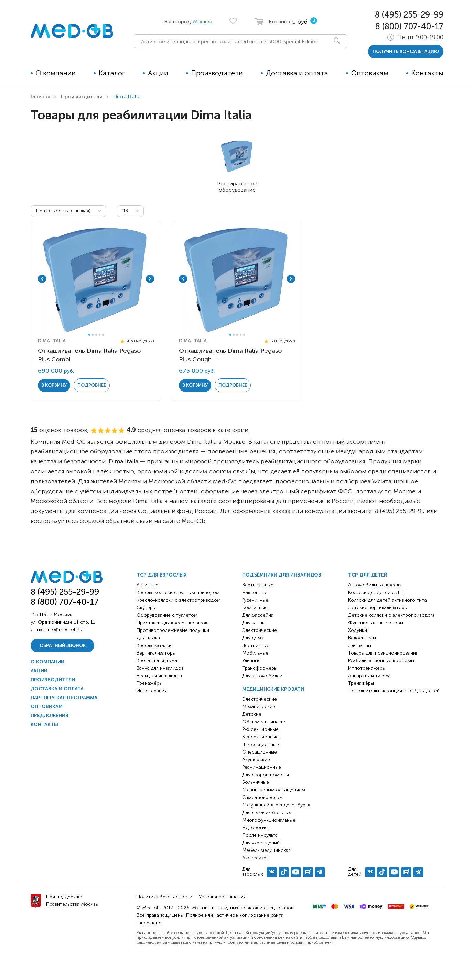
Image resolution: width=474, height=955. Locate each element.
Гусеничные (255, 600)
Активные (147, 585)
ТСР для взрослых (162, 575)
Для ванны (253, 623)
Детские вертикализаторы (378, 608)
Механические (258, 707)
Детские (251, 714)
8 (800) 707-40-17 (409, 26)
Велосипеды (362, 638)
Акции (158, 73)
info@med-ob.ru (64, 630)
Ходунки (357, 630)
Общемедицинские (264, 722)
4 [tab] (99, 335)
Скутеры (146, 608)
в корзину (54, 385)
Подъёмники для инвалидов (281, 575)
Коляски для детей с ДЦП (377, 592)
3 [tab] (96, 335)
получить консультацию (406, 51)
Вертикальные (257, 585)
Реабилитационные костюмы (381, 660)
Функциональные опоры (375, 623)
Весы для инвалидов (159, 676)
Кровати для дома (157, 660)
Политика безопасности (164, 897)
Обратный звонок (63, 645)
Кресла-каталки (154, 645)
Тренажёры (149, 683)
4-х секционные (260, 744)
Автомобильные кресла (374, 585)
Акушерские (256, 759)
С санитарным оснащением (273, 790)
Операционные (259, 752)
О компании (56, 73)
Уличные (251, 660)
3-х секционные (260, 737)
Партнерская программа (64, 698)
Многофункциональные (268, 820)
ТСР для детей (367, 575)
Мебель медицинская (266, 850)
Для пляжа (148, 638)
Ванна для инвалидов (160, 668)
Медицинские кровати (273, 689)
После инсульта (260, 835)
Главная (40, 96)
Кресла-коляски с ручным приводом (178, 592)
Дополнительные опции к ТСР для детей (394, 691)
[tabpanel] (96, 279)
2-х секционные (260, 729)
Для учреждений (261, 843)
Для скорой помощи (265, 775)
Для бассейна (257, 615)
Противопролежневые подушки (173, 630)
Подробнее (91, 385)
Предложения (49, 715)
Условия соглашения (222, 897)
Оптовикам (369, 73)
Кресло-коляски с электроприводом (178, 600)
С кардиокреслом (262, 797)
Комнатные (255, 608)
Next (150, 279)
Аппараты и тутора (369, 676)
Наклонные (254, 592)
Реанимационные (261, 767)
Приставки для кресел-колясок (172, 623)
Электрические (259, 630)
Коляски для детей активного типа (387, 600)
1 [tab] (89, 335)
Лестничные (255, 645)
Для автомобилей (262, 676)
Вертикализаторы (156, 653)
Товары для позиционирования (383, 653)
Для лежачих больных (266, 812)
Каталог (112, 73)
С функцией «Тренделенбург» (276, 805)
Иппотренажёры (367, 668)
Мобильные (255, 653)
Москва (202, 21)
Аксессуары (255, 858)
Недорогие (255, 828)
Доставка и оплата (297, 73)
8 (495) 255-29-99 (409, 15)
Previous (42, 279)
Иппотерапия (152, 691)
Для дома (252, 638)
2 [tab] (93, 335)
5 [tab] (103, 335)
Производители (217, 73)
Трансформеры (259, 668)
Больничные (255, 782)
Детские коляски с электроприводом (391, 615)
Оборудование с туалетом (167, 615)
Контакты (427, 73)
